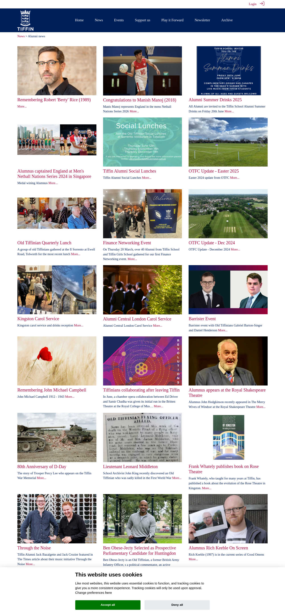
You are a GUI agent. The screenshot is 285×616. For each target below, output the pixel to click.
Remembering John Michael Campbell (51, 389)
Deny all (177, 604)
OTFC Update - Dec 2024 (212, 242)
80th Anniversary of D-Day (41, 466)
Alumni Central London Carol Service (137, 318)
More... (22, 106)
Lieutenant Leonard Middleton (130, 466)
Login (252, 4)
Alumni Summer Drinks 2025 (215, 99)
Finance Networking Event (127, 242)
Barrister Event (202, 318)
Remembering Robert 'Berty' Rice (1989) (54, 99)
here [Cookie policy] (108, 592)
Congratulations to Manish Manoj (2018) (139, 99)
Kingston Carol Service (38, 318)
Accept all (108, 604)
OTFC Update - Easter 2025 (214, 171)
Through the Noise (34, 547)
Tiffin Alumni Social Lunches (129, 171)
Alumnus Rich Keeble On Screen (218, 547)
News (21, 36)
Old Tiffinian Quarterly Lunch (44, 242)
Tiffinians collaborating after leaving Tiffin (141, 389)
